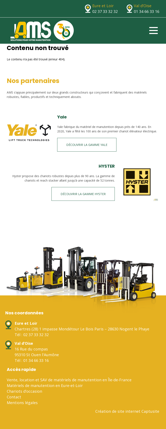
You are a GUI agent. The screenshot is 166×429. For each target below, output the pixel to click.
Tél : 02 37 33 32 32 (32, 334)
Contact (14, 396)
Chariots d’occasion (24, 391)
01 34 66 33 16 (146, 11)
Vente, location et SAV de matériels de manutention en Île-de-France (69, 379)
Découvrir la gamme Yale (86, 145)
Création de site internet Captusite (127, 411)
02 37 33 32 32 (105, 11)
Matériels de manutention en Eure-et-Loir (45, 385)
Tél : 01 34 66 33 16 (32, 360)
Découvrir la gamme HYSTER (83, 194)
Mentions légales (22, 402)
